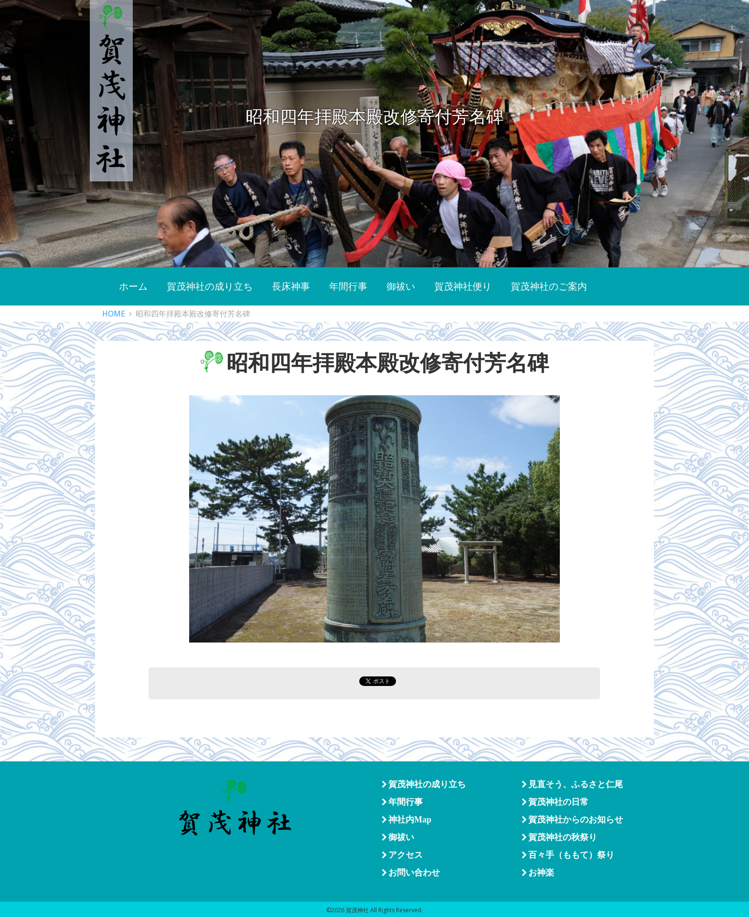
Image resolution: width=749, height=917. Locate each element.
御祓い (398, 837)
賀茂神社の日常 (555, 802)
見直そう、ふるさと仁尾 (572, 784)
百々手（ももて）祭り (568, 855)
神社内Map (406, 819)
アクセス (402, 855)
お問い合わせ (411, 872)
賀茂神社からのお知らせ (572, 819)
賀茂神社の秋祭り (559, 837)
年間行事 (402, 802)
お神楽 (538, 872)
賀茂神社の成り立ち (424, 784)
